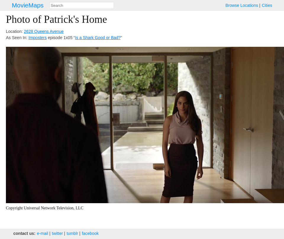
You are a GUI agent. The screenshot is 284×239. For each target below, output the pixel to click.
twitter (57, 233)
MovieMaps (27, 5)
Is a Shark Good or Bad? (97, 37)
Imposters (37, 37)
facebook (90, 233)
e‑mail (42, 233)
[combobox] (81, 5)
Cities (267, 5)
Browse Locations (241, 5)
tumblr (72, 233)
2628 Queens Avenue (44, 31)
